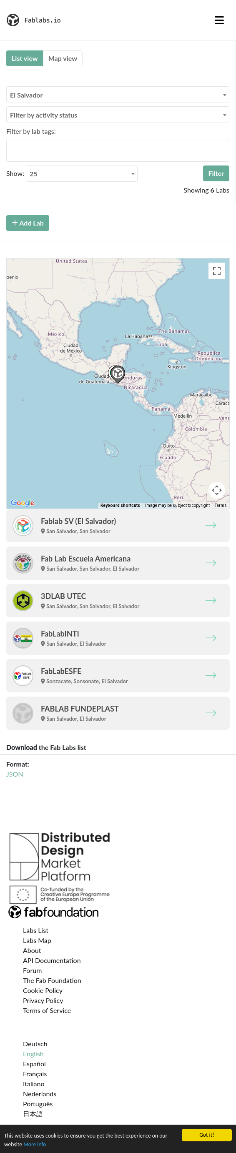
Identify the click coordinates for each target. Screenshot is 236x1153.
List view (25, 58)
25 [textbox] (34, 174)
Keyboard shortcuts (120, 505)
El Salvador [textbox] (26, 95)
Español (34, 1064)
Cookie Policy (43, 990)
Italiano (34, 1084)
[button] (117, 374)
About (32, 950)
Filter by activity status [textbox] (43, 115)
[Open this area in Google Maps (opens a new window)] (22, 503)
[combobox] (117, 94)
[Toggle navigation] (219, 20)
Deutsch (35, 1044)
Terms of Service (47, 1010)
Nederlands (39, 1094)
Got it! (206, 1134)
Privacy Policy (43, 1000)
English (33, 1054)
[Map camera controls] (216, 490)
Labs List (35, 930)
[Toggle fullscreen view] (216, 271)
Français (35, 1074)
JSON (14, 774)
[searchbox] (11, 150)
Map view (62, 58)
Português (38, 1104)
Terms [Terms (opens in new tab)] (221, 505)
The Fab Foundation (52, 980)
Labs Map (37, 940)
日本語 (33, 1114)
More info (34, 1144)
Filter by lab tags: (31, 131)
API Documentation (52, 960)
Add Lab (28, 223)
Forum (32, 970)
